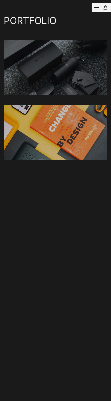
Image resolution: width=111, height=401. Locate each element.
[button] (105, 7)
